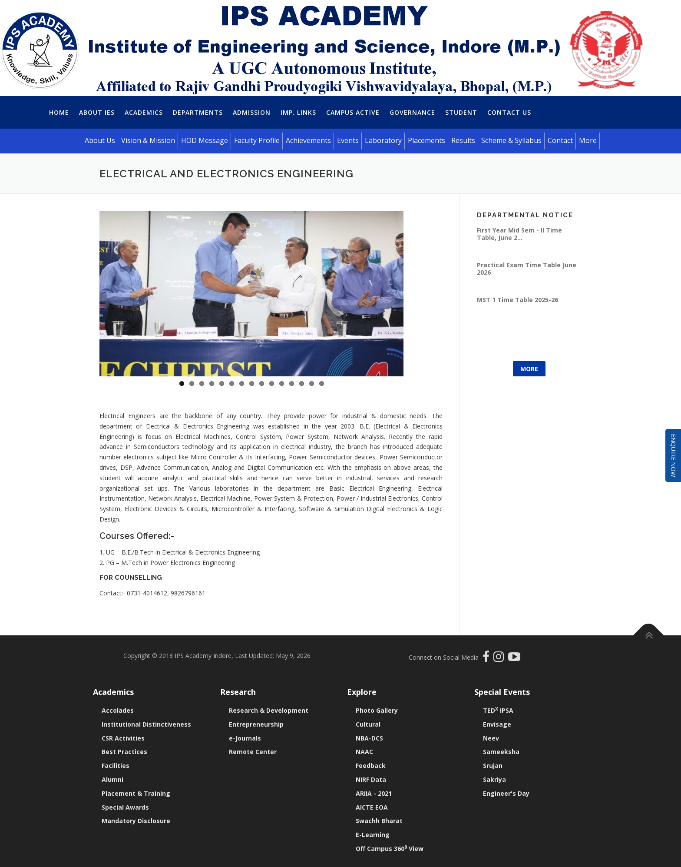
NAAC (364, 751)
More (529, 369)
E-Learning (373, 834)
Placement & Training (136, 793)
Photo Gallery (377, 710)
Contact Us (509, 112)
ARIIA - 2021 (374, 793)
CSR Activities (123, 738)
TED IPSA (498, 710)
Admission (252, 112)
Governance (412, 112)
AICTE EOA (372, 807)
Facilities (115, 765)
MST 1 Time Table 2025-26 (517, 300)
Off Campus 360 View (389, 848)
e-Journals (245, 738)
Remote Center (253, 751)
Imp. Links (298, 112)
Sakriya (494, 779)
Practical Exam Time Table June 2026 (526, 268)
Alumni (112, 779)
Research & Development (268, 710)
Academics (144, 112)
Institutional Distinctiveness (146, 724)
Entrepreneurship (256, 724)
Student (461, 112)
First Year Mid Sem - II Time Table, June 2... (519, 233)
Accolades (118, 710)
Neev (491, 738)
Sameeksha (501, 751)
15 (321, 383)
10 (271, 383)
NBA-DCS (369, 738)
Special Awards (125, 807)
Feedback (371, 765)
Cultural (368, 724)
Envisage (497, 724)
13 (301, 383)
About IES (97, 112)
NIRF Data (371, 779)
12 (291, 383)
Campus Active (353, 112)
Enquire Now (673, 455)
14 (311, 383)
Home (59, 112)
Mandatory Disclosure (136, 821)
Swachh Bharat (379, 821)
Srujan (492, 765)
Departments (198, 112)
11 (281, 383)
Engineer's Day (506, 793)
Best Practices (124, 751)
